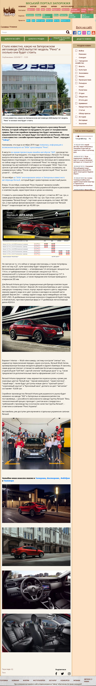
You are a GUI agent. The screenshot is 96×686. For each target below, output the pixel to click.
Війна (28, 21)
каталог (53, 680)
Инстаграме (53, 478)
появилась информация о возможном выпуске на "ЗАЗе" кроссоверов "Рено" (32, 146)
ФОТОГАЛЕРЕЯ (67, 6)
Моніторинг (40, 21)
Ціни (33, 21)
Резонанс (82, 54)
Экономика (83, 73)
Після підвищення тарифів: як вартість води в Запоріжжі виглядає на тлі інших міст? (83, 159)
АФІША (44, 6)
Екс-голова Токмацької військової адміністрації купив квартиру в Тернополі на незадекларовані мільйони (84, 181)
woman (76, 680)
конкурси (65, 680)
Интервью (83, 120)
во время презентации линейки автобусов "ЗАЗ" (33, 152)
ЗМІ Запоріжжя (46, 16)
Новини (13, 27)
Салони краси (83, 10)
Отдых (81, 93)
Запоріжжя (30, 15)
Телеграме (40, 478)
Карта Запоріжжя (85, 16)
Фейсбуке (65, 478)
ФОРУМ (33, 6)
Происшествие (85, 80)
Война (81, 51)
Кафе (43, 9)
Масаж (48, 9)
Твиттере (9, 480)
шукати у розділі (36, 39)
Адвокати (31, 9)
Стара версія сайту (87, 6)
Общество (83, 97)
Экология (83, 123)
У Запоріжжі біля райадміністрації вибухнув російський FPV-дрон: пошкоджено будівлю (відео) (83, 170)
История (82, 117)
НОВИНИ (22, 6)
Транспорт (63, 15)
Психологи (65, 9)
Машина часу (65, 21)
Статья (82, 110)
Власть (82, 66)
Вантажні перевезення (75, 10)
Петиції (56, 21)
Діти (38, 9)
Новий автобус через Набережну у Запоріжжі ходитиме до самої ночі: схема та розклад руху (84, 148)
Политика (83, 90)
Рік (90, 138)
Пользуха (49, 21)
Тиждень (78, 138)
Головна (5, 27)
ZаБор (6, 140)
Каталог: (22, 10)
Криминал (83, 103)
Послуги (90, 9)
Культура (83, 70)
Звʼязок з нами (88, 680)
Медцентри (56, 9)
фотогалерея (39, 680)
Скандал (82, 57)
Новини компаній (72, 16)
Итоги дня (83, 100)
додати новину (84, 39)
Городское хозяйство (81, 62)
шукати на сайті (12, 39)
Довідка (38, 15)
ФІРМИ (54, 6)
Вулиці (56, 15)
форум (26, 680)
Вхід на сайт (84, 27)
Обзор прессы (84, 113)
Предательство (85, 107)
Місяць (84, 138)
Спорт (81, 86)
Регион (81, 76)
